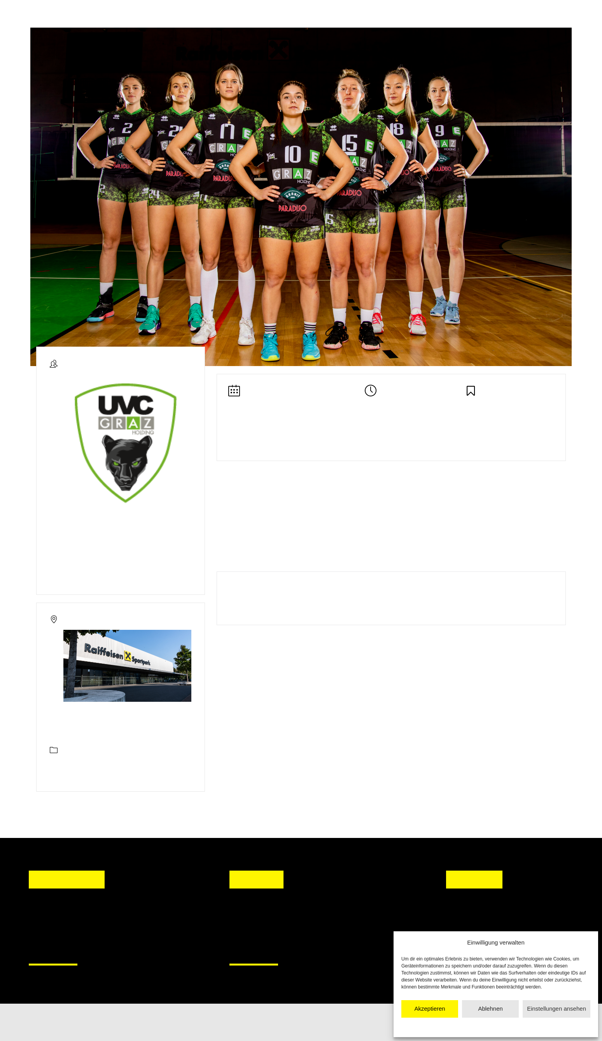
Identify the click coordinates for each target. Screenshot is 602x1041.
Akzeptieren (429, 1008)
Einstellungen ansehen (556, 1008)
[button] (242, 925)
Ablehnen (490, 1008)
